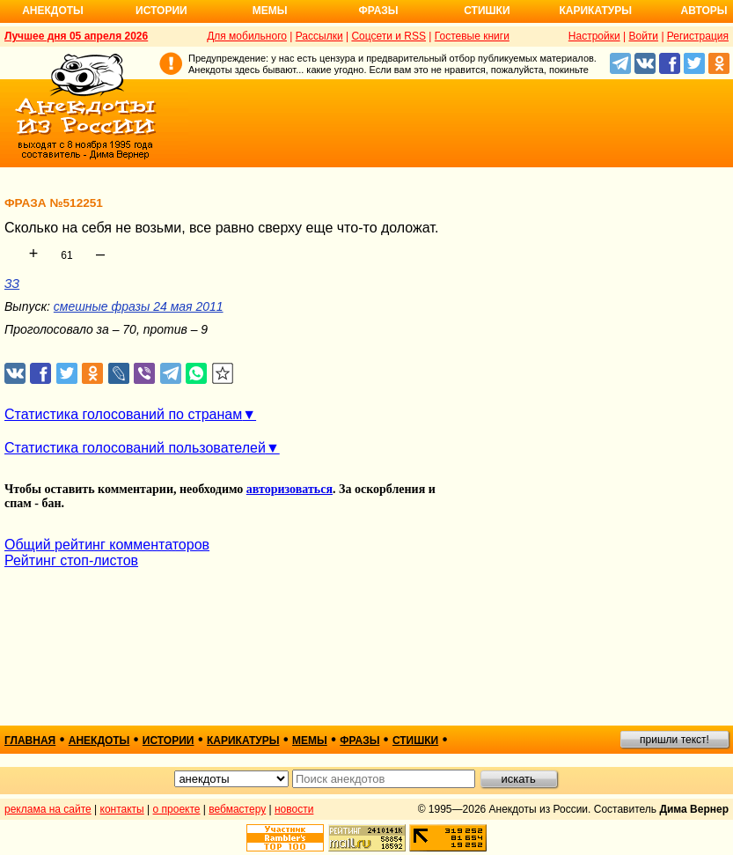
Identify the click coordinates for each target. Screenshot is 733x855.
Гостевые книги (472, 36)
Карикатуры (595, 10)
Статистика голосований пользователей (135, 447)
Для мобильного (247, 36)
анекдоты (99, 740)
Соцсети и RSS (388, 36)
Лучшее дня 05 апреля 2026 (76, 36)
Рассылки (319, 36)
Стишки (486, 10)
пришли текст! (674, 739)
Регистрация (698, 36)
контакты (122, 809)
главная (29, 740)
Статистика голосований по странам (123, 414)
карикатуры (243, 740)
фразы (359, 740)
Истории (161, 10)
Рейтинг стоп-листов (71, 560)
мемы (309, 740)
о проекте (177, 809)
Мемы (270, 10)
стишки (415, 740)
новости (294, 809)
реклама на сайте (48, 809)
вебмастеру (237, 809)
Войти (643, 36)
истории (168, 740)
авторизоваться (289, 489)
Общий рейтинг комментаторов (106, 544)
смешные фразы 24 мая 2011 (139, 306)
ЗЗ (11, 283)
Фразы (378, 10)
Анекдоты (53, 10)
